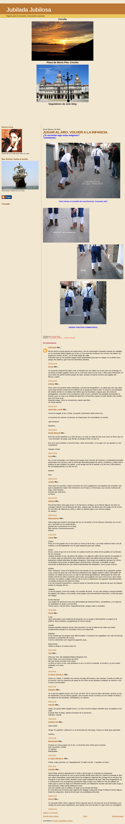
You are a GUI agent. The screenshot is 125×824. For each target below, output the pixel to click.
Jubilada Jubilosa (28, 9)
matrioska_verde (55, 409)
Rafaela (51, 501)
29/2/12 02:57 (52, 406)
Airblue (51, 384)
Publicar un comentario (50, 813)
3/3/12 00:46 (52, 671)
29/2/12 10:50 (52, 453)
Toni (50, 653)
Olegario (51, 690)
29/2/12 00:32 (52, 381)
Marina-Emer (53, 518)
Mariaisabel (53, 741)
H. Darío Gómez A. (56, 674)
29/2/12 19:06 (52, 498)
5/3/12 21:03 (52, 686)
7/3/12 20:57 (52, 755)
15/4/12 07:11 (52, 809)
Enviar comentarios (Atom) (63, 821)
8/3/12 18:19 (52, 766)
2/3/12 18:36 (52, 610)
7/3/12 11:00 (52, 738)
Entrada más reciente (50, 816)
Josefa (51, 482)
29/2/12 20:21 (52, 515)
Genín (50, 367)
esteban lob (53, 722)
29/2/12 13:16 (52, 479)
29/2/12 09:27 (52, 430)
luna (50, 456)
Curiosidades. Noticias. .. (56, 337)
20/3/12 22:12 (52, 796)
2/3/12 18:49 (52, 650)
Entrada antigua (117, 816)
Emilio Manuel (54, 433)
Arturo (51, 799)
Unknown (52, 347)
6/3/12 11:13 (52, 701)
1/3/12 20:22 (52, 534)
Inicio (85, 816)
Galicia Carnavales (69, 337)
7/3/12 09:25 (52, 719)
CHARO (51, 769)
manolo (51, 705)
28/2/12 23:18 (52, 363)
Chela (50, 538)
